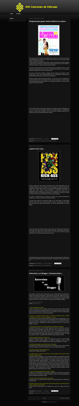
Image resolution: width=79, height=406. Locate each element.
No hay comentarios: (47, 263)
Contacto (18, 13)
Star (47, 393)
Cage (35, 265)
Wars (49, 393)
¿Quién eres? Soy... (36, 149)
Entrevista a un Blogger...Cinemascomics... (46, 273)
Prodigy (45, 265)
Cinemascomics (37, 393)
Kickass (38, 265)
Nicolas (42, 265)
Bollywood (36, 140)
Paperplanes (49, 140)
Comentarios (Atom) (52, 401)
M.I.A (40, 140)
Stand (49, 265)
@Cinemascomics (36, 303)
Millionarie (44, 140)
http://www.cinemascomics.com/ (36, 302)
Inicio (11, 13)
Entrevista (43, 393)
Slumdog (54, 140)
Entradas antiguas (64, 398)
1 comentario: (46, 138)
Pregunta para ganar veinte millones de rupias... (48, 21)
